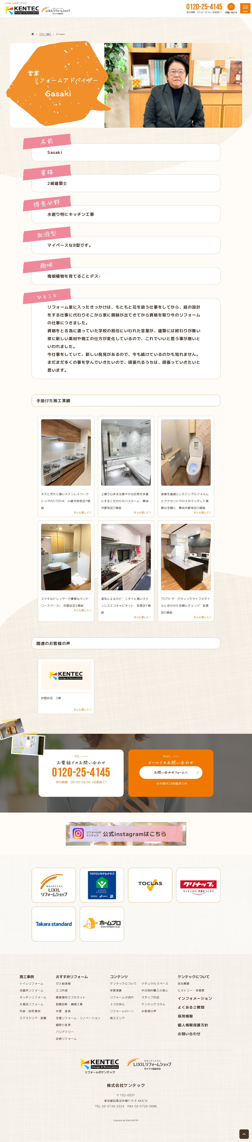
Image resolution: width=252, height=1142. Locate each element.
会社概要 (184, 983)
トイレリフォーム (32, 983)
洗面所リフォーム (32, 990)
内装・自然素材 (30, 1011)
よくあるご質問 (191, 1007)
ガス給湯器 (63, 983)
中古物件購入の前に (155, 990)
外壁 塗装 (63, 1011)
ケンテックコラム (153, 1004)
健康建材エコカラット (71, 997)
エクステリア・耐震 (33, 1018)
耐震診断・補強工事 (69, 1004)
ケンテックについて (123, 983)
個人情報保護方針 (193, 1024)
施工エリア (117, 1018)
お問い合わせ (189, 1033)
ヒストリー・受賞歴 (191, 990)
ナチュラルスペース (155, 983)
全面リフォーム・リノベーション (78, 1018)
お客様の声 (149, 1011)
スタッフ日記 (150, 997)
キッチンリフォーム (33, 997)
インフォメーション (195, 998)
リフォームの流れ (122, 997)
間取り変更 (63, 1025)
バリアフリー (65, 1032)
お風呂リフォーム (32, 1004)
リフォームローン (122, 1011)
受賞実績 (116, 990)
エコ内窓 (62, 990)
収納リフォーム (66, 1039)
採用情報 (185, 1015)
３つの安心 (117, 1004)
